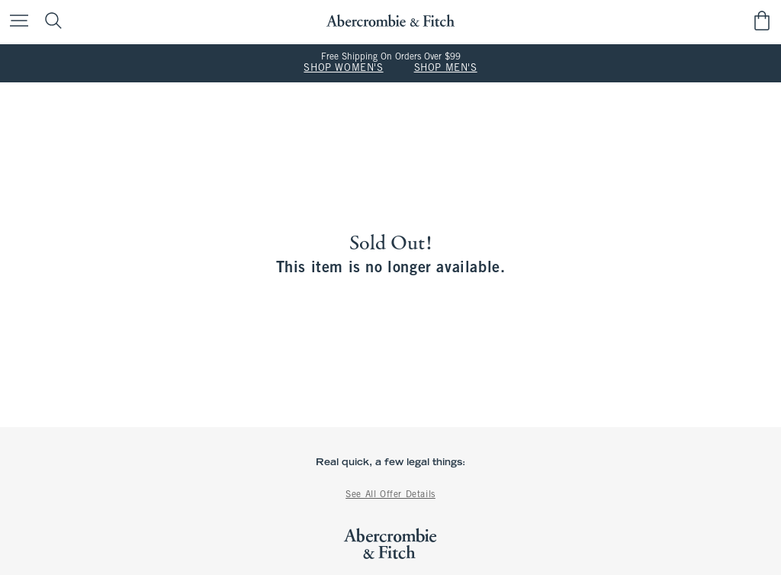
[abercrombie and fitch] (390, 21)
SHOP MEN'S (445, 68)
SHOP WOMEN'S (343, 68)
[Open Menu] (15, 22)
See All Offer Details (390, 495)
